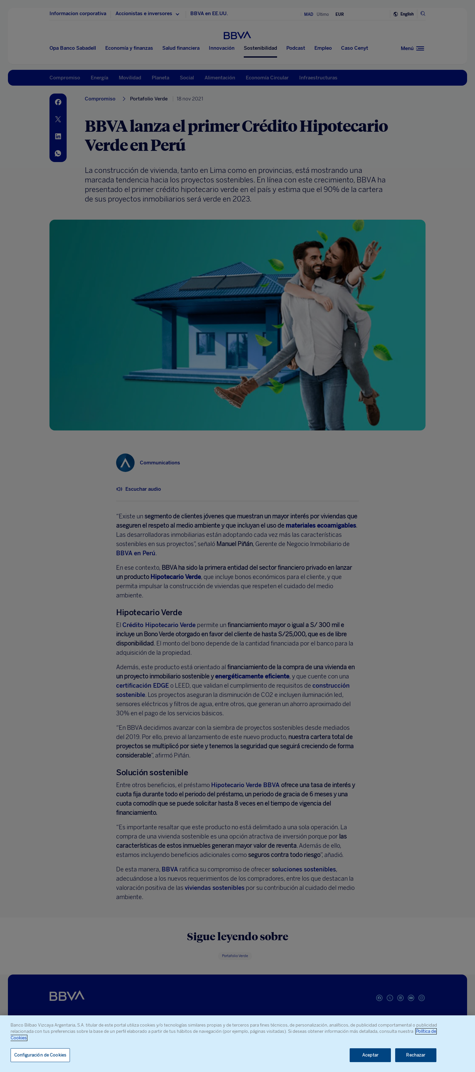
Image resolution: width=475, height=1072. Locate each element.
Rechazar (415, 1055)
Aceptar (370, 1055)
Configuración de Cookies (40, 1055)
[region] (237, 1043)
